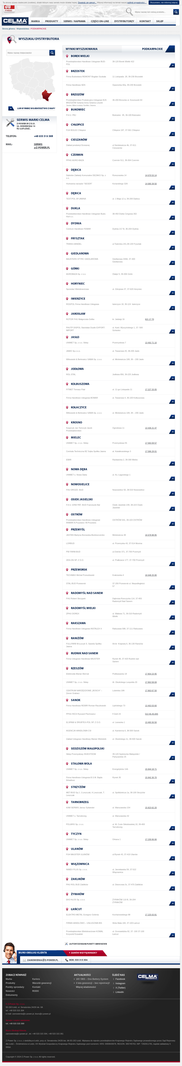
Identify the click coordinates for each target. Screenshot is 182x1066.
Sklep (159, 21)
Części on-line (100, 21)
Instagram (118, 983)
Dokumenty (12, 995)
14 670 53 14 (151, 175)
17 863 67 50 (151, 690)
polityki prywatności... (137, 2)
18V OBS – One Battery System (92, 979)
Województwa (23, 29)
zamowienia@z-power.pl (23, 1014)
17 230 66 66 (151, 839)
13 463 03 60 (151, 705)
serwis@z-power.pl (42, 146)
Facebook (118, 979)
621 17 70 (149, 319)
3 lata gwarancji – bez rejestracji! (93, 983)
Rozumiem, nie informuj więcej (163, 2)
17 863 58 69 (151, 682)
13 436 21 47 (151, 428)
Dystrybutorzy (124, 21)
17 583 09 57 (151, 443)
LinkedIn (118, 992)
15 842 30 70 (151, 777)
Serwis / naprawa (74, 21)
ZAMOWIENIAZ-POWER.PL (42, 960)
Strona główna (8, 29)
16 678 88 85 (151, 535)
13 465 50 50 (151, 722)
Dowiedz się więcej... (87, 2)
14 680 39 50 (151, 184)
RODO (35, 991)
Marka (35, 21)
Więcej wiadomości (86, 987)
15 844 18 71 (151, 769)
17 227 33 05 (151, 389)
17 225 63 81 (151, 915)
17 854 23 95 (151, 674)
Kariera (36, 979)
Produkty (51, 21)
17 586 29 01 (151, 451)
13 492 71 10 (151, 343)
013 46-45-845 (151, 714)
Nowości (10, 991)
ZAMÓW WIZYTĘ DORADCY (84, 952)
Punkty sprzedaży (15, 987)
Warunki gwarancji (42, 983)
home (15, 21)
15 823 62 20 (151, 807)
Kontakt (145, 21)
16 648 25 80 (151, 575)
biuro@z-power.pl (43, 1014)
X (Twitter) (118, 988)
